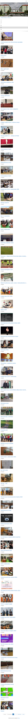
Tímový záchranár (5, 95)
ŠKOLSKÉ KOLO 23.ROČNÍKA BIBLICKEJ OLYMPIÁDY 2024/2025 (14, 390)
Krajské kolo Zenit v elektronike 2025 (10, 189)
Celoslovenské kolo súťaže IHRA (9, 577)
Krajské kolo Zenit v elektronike (8, 376)
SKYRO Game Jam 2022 (7, 644)
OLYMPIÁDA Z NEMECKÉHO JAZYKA (10, 537)
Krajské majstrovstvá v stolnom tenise (10, 122)
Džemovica (3, 55)
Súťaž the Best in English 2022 (8, 630)
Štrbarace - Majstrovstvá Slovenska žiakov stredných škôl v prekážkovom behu (14, 256)
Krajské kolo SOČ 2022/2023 (8, 617)
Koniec (23, 714)
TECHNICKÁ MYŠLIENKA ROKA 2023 (10, 590)
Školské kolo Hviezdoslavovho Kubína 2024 (12, 497)
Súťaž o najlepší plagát (6, 604)
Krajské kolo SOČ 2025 (6, 296)
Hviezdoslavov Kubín (6, 149)
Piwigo (19, 718)
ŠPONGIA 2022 (5, 697)
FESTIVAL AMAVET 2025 (7, 242)
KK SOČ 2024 (4, 470)
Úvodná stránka (4, 17)
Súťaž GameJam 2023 (6, 523)
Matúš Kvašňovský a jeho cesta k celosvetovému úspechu (14, 283)
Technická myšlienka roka (7, 82)
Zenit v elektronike (5, 229)
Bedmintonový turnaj (6, 670)
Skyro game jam (5, 69)
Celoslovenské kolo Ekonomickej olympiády (11, 42)
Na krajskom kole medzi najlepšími (9, 109)
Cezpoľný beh (4, 430)
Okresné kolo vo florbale (7, 416)
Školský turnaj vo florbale (7, 443)
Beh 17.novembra (5, 216)
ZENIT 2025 (4, 309)
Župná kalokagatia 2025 (7, 269)
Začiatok (5, 714)
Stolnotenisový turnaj (6, 162)
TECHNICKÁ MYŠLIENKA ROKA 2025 (10, 323)
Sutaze (2, 711)
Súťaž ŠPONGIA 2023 (6, 550)
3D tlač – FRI (4, 483)
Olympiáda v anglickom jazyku (8, 363)
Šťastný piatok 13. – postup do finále (10, 135)
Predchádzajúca (9, 714)
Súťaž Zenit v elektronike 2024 (8, 456)
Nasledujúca (19, 714)
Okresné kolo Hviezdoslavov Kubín (9, 336)
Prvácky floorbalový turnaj (7, 684)
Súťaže (8, 17)
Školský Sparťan (5, 202)
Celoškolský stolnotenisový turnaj (9, 657)
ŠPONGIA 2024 (5, 403)
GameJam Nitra (5, 349)
